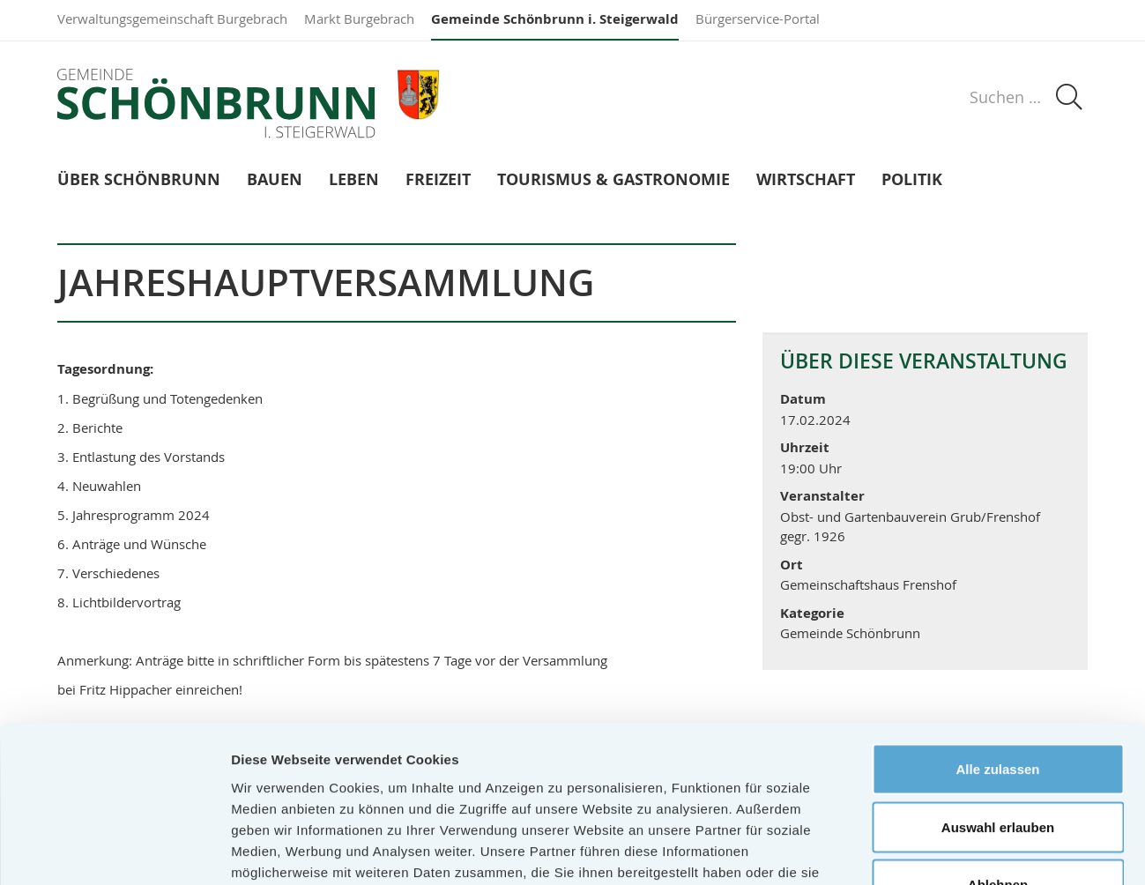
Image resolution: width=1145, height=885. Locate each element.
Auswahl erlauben (997, 711)
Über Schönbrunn (138, 180)
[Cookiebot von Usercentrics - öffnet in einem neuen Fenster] (114, 850)
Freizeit (438, 180)
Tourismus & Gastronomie (613, 180)
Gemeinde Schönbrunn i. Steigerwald (555, 19)
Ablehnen (998, 769)
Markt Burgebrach (359, 18)
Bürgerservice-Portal (757, 18)
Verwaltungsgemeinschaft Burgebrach (172, 18)
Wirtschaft (805, 180)
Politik (911, 180)
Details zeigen (937, 850)
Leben (354, 180)
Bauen (274, 180)
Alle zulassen (997, 653)
